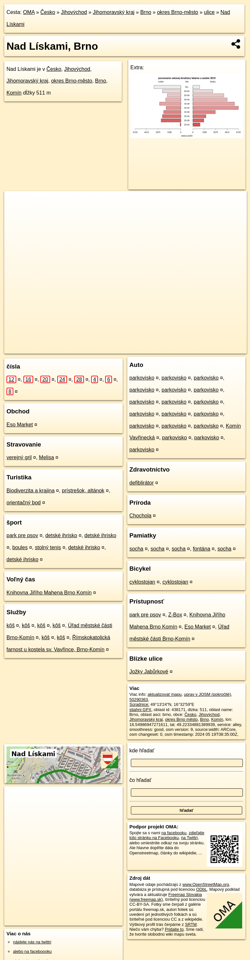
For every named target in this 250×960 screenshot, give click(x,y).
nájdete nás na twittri (32, 942)
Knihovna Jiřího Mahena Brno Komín (49, 592)
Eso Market (20, 424)
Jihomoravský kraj (113, 12)
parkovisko (142, 378)
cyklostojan (142, 582)
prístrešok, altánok (83, 490)
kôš (11, 625)
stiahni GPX (141, 709)
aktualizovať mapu (165, 694)
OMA (29, 12)
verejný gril (19, 457)
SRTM (191, 924)
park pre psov (22, 535)
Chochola (141, 515)
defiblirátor (142, 483)
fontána (201, 548)
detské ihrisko (61, 535)
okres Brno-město (177, 12)
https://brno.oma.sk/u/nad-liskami (216, 348)
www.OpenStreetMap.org (205, 884)
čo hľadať (141, 780)
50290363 (139, 699)
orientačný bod (24, 502)
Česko (47, 12)
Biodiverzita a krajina (31, 490)
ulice (209, 12)
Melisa (46, 457)
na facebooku (174, 832)
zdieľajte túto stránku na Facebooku (167, 835)
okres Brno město (181, 719)
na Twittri (189, 837)
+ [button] (15, 202)
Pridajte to (174, 929)
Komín (14, 93)
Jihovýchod (74, 12)
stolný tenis (48, 547)
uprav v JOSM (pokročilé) (207, 694)
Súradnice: (139, 704)
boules (20, 547)
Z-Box (175, 614)
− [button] (15, 212)
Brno (145, 12)
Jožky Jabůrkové (149, 671)
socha (137, 548)
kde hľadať (142, 750)
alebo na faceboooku (32, 951)
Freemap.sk (166, 348)
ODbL (201, 889)
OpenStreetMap (133, 348)
